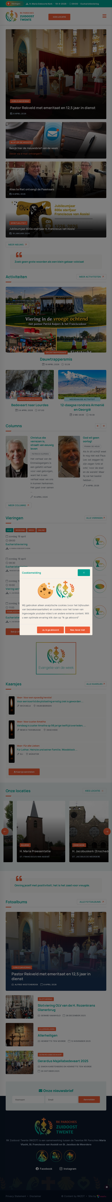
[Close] (84, 572)
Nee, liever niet (77, 629)
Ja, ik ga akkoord (50, 629)
